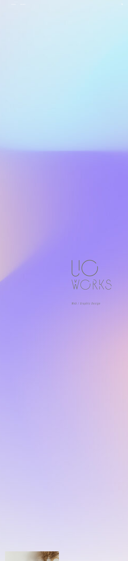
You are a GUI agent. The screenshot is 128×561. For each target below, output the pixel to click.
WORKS (23, 4)
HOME (13, 4)
